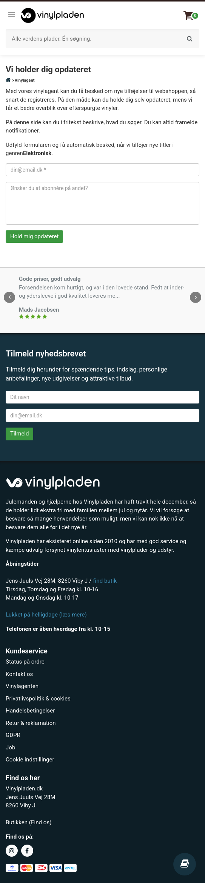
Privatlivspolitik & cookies (38, 698)
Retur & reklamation (31, 723)
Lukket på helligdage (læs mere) (46, 614)
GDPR (13, 735)
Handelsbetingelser (30, 710)
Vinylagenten (22, 686)
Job (10, 747)
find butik (105, 580)
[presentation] (9, 297)
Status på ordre (25, 661)
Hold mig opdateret (34, 236)
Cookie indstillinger (30, 759)
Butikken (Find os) (29, 822)
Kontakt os (19, 674)
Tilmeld (19, 433)
